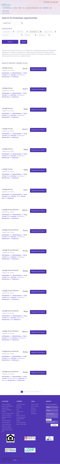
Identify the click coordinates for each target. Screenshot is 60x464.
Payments (33, 410)
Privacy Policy (35, 406)
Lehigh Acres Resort (10, 210)
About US (19, 408)
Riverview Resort (6, 420)
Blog (18, 413)
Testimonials (20, 411)
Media (18, 420)
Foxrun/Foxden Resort (8, 413)
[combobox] (12, 23)
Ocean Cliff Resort (6, 424)
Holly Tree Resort (6, 415)
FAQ (18, 409)
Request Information (38, 69)
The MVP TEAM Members (21, 405)
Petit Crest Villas (6, 426)
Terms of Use (34, 404)
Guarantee (34, 413)
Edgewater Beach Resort (6, 418)
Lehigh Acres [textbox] (7, 23)
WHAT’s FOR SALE (5, 11)
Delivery (33, 408)
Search (10, 42)
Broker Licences (21, 415)
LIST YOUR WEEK (21, 422)
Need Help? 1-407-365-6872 (51, 2)
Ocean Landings (6, 404)
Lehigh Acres (7, 68)
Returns (33, 411)
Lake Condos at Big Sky (7, 430)
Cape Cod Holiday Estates (6, 410)
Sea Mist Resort (6, 422)
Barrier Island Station (7, 406)
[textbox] (8, 32)
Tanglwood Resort (7, 428)
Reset (24, 42)
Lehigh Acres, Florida (8, 70)
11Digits (15, 460)
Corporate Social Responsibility (21, 418)
